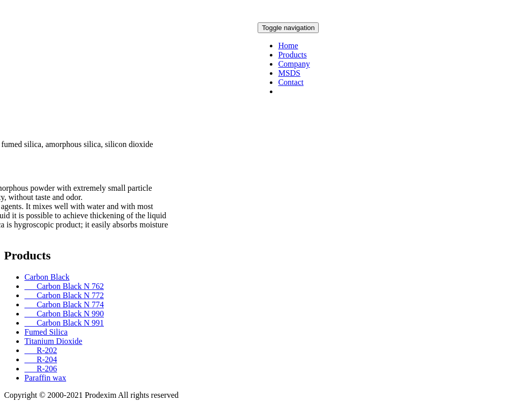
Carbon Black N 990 (64, 313)
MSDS (289, 73)
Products (292, 54)
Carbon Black (46, 277)
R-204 (40, 359)
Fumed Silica (46, 332)
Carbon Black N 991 (64, 322)
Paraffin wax (45, 377)
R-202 (40, 350)
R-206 (40, 368)
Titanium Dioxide (53, 341)
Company (294, 64)
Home (288, 45)
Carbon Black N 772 (64, 295)
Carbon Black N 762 (64, 286)
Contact (290, 82)
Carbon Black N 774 (64, 304)
